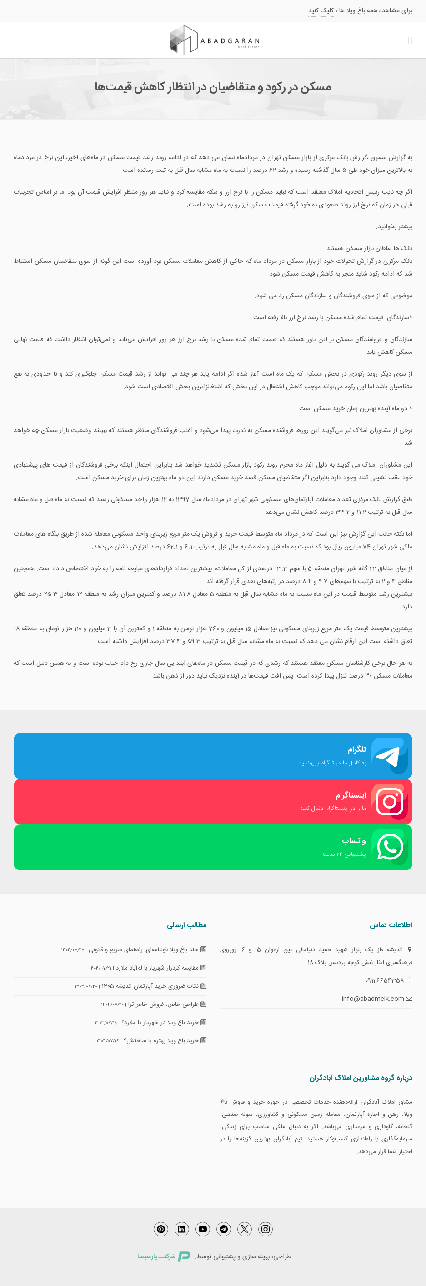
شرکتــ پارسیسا (163, 1256)
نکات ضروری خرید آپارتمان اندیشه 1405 (154, 986)
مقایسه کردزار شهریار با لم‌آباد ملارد (161, 968)
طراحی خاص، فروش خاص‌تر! (167, 1005)
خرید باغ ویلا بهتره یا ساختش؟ (165, 1041)
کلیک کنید (321, 10)
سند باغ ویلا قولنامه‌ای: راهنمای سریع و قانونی (147, 950)
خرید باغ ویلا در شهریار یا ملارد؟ (163, 1023)
